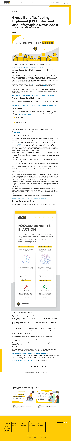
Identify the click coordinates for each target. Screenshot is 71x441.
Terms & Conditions (40, 433)
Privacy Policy (33, 433)
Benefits (6, 419)
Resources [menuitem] (41, 2)
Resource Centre (40, 423)
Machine (45, 436)
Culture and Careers (24, 423)
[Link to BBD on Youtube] (64, 422)
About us (22, 421)
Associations (14, 425)
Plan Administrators (32, 423)
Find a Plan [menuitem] (23, 2)
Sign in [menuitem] (62, 2)
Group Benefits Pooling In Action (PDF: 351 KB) (35, 372)
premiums (35, 84)
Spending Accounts (7, 427)
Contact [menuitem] (57, 2)
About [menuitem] (29, 2)
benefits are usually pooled (24, 114)
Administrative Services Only (6, 429)
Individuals (14, 423)
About (22, 419)
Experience (31, 419)
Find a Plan (14, 419)
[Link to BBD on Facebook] (62, 422)
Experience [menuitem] (34, 2)
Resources (40, 419)
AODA (28, 433)
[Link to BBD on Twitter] (58, 422)
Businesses (14, 421)
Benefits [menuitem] (17, 2)
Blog (38, 421)
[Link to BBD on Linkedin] (66, 422)
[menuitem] (52, 3)
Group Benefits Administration (6, 425)
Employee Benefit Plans (7, 422)
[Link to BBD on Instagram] (60, 422)
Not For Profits (14, 427)
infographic (17, 132)
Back (14, 11)
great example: (29, 161)
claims (45, 85)
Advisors (30, 421)
